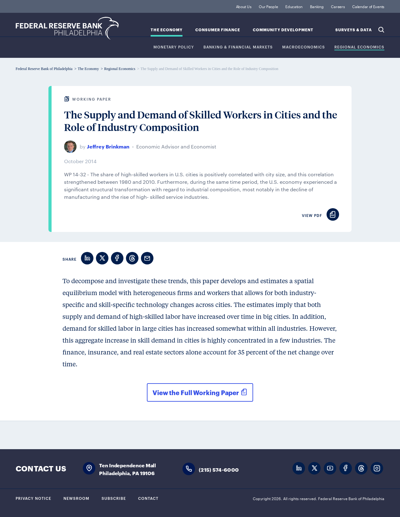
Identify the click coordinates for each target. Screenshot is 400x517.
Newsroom (76, 498)
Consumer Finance (217, 30)
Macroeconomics (303, 47)
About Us (244, 6)
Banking (317, 6)
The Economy (166, 30)
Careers (338, 6)
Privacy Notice (33, 498)
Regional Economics (359, 47)
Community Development (283, 30)
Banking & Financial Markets (238, 47)
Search (381, 30)
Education (293, 6)
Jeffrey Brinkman (108, 146)
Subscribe (114, 498)
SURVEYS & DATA (353, 30)
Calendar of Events (368, 6)
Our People (268, 6)
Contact (148, 498)
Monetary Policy (173, 47)
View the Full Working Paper (195, 392)
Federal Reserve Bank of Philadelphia (67, 28)
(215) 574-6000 (219, 469)
